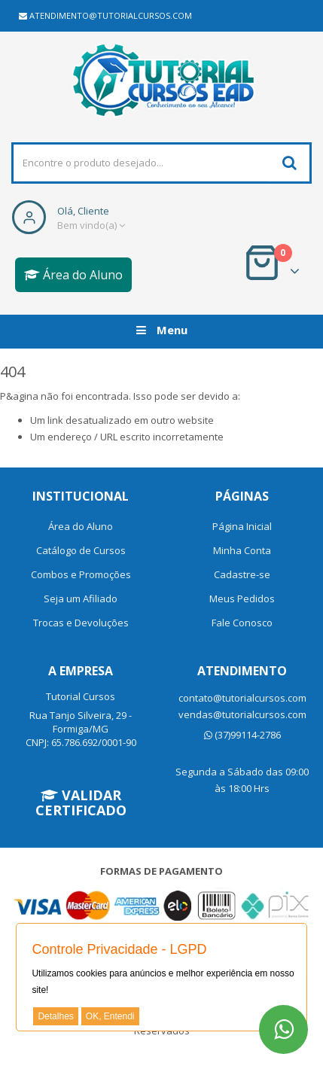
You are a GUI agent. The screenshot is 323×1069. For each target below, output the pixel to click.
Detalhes (55, 1016)
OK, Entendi (110, 1016)
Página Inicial (242, 526)
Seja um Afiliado (80, 598)
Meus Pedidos (242, 598)
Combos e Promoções (81, 574)
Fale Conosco (242, 622)
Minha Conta (242, 550)
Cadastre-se (242, 574)
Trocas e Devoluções (81, 622)
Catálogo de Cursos (81, 550)
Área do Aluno (73, 274)
